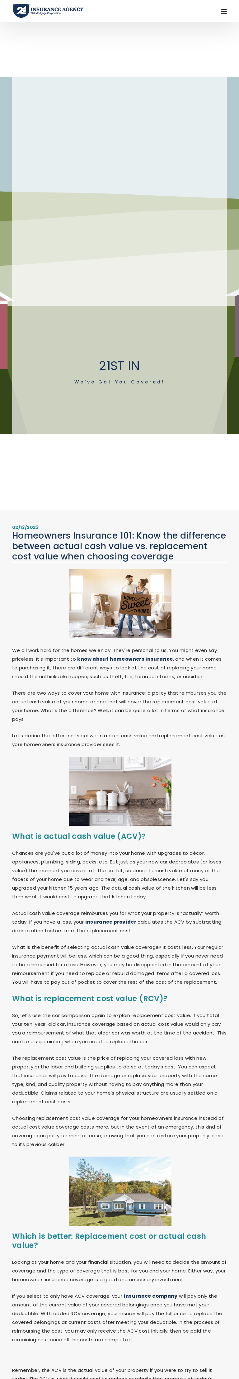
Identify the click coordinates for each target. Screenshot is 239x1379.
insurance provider (110, 922)
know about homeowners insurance (125, 659)
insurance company (151, 1296)
